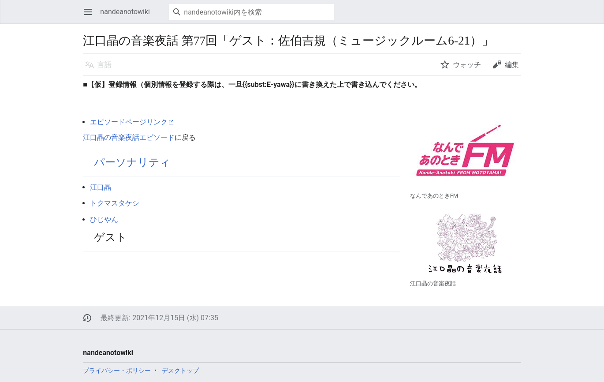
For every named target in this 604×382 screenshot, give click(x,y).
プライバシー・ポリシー (117, 370)
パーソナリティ (132, 162)
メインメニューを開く (90, 16)
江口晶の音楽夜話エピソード (129, 137)
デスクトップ (180, 370)
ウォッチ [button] (467, 64)
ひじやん (104, 219)
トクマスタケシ (114, 203)
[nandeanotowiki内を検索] (251, 12)
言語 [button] (104, 64)
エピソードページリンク (129, 122)
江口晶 (100, 187)
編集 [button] (512, 64)
